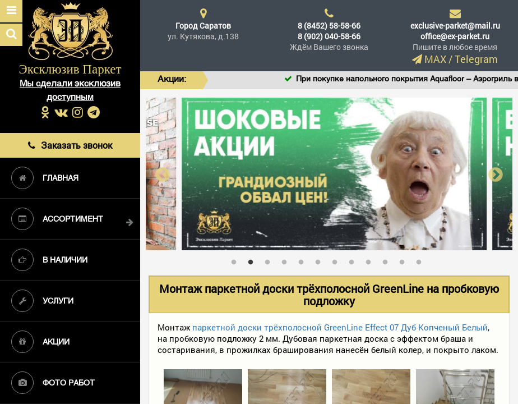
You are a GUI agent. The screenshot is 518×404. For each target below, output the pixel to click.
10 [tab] (388, 259)
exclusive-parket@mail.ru (455, 25)
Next (495, 174)
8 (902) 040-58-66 (329, 36)
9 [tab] (371, 259)
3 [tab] (270, 259)
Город (203, 25)
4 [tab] (287, 259)
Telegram (476, 59)
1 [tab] (236, 259)
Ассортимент (57, 219)
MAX (435, 59)
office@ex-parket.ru (454, 36)
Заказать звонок (70, 145)
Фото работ (53, 382)
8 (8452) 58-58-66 (329, 25)
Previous (162, 174)
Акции (40, 341)
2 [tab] (253, 259)
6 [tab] (320, 259)
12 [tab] (421, 259)
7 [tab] (337, 259)
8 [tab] (354, 259)
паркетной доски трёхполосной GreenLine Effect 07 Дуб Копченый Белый (340, 327)
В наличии (49, 260)
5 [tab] (303, 259)
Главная (44, 178)
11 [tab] (404, 259)
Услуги (42, 301)
